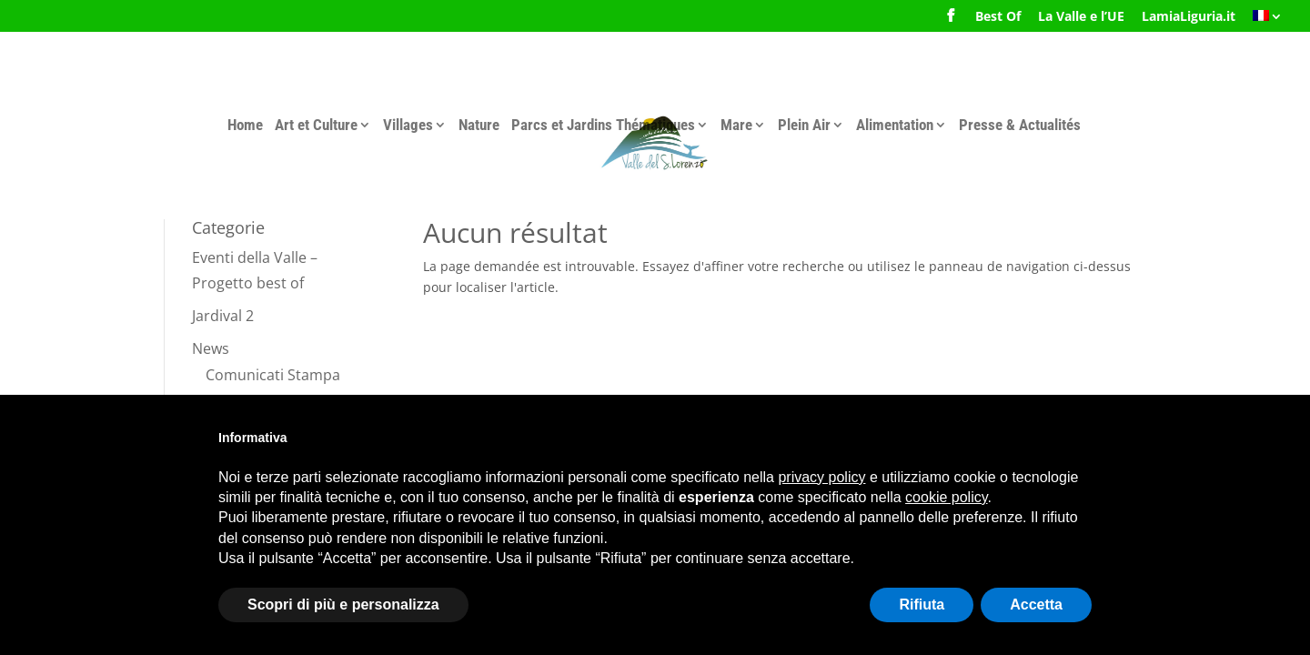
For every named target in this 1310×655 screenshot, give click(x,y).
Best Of (998, 17)
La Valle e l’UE (1081, 17)
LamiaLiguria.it (1188, 17)
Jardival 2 (223, 316)
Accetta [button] (1036, 604)
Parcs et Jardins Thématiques (603, 125)
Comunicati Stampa (273, 375)
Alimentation (894, 125)
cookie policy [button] (946, 497)
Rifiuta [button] (921, 604)
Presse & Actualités (1020, 125)
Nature (478, 125)
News (210, 348)
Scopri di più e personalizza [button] (343, 604)
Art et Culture (316, 125)
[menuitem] (1268, 21)
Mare (736, 125)
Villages (408, 125)
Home (245, 125)
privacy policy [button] (821, 477)
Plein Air (804, 125)
